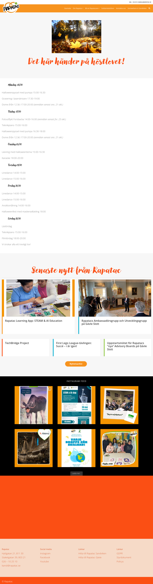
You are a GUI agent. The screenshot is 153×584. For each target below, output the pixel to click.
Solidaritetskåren (107, 8)
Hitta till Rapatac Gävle (90, 556)
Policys (120, 560)
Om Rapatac (77, 8)
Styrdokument (124, 556)
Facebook (45, 556)
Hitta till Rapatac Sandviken (92, 552)
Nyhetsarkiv (76, 363)
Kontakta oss (121, 8)
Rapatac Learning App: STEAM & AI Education (33, 320)
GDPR (120, 552)
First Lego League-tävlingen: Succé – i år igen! (74, 344)
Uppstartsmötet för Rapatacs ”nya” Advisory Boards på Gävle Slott (127, 346)
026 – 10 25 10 (133, 2)
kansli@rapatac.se (144, 2)
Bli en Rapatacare (91, 8)
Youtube (44, 560)
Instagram (45, 552)
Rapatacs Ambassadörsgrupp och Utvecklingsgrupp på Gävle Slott (114, 322)
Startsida (67, 8)
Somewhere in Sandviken (137, 8)
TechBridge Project (17, 343)
